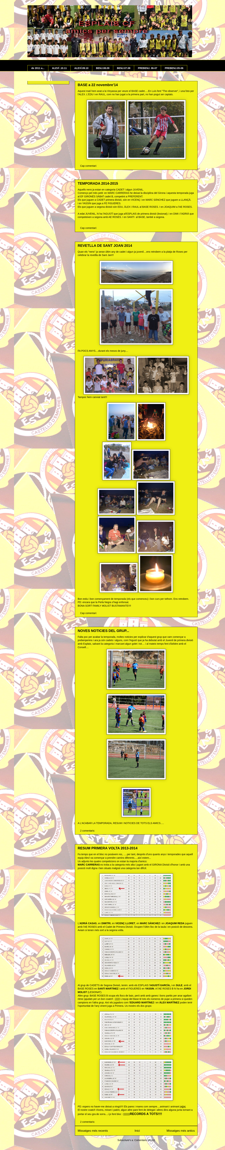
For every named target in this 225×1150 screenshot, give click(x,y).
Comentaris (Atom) (144, 1140)
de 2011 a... (37, 68)
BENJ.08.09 (102, 68)
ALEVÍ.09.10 (81, 68)
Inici (137, 1130)
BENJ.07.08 (123, 68)
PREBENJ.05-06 (174, 68)
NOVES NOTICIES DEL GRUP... (103, 631)
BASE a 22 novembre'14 (98, 85)
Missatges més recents (93, 1130)
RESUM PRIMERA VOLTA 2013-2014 (107, 848)
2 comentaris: (88, 830)
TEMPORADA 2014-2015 (98, 183)
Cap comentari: (89, 165)
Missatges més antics (181, 1130)
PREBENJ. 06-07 (147, 68)
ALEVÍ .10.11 (59, 68)
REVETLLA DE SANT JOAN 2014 (105, 245)
